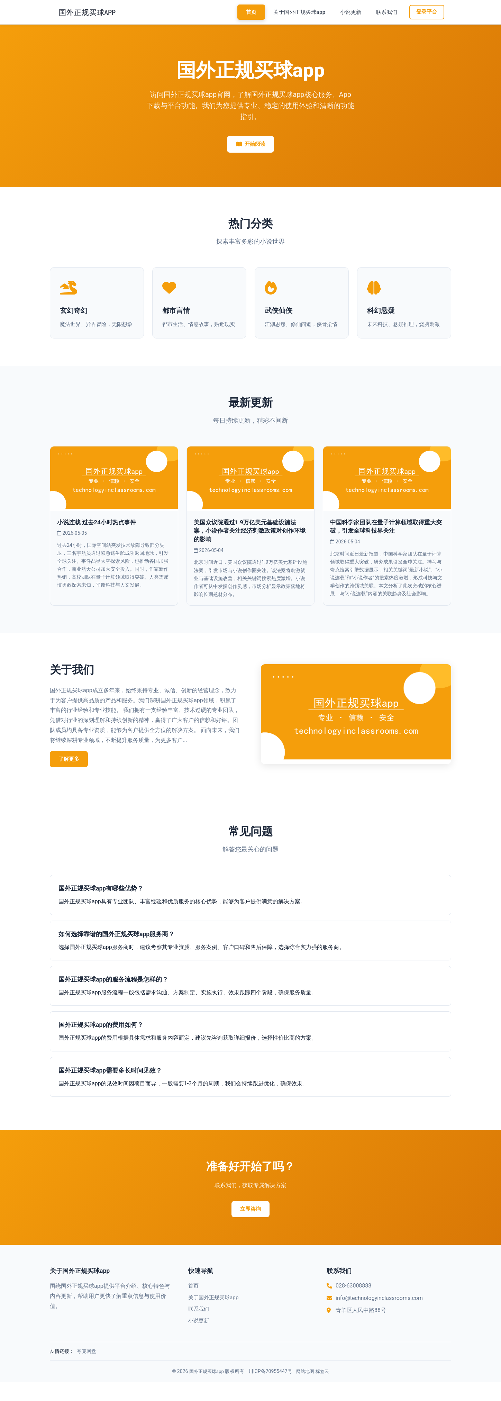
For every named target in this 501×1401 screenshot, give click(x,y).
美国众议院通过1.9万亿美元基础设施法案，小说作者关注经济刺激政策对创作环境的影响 (250, 548)
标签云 (324, 1390)
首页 (250, 12)
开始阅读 (250, 144)
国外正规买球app (205, 1390)
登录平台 (426, 12)
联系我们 (386, 12)
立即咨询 (250, 1227)
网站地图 (306, 1390)
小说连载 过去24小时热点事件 (98, 539)
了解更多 (71, 777)
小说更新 (350, 12)
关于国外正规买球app (299, 12)
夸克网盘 (86, 1370)
